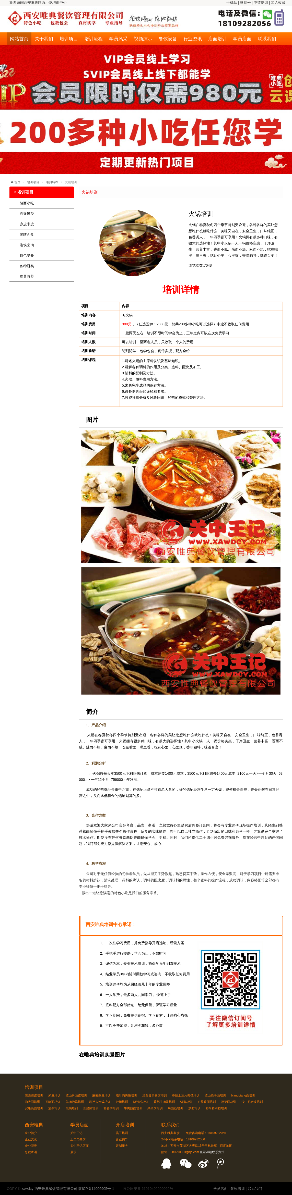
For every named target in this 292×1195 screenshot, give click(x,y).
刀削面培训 (53, 1102)
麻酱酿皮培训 (101, 1095)
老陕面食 (27, 234)
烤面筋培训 (175, 1108)
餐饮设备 (168, 38)
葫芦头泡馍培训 (100, 1102)
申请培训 (261, 3)
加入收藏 (278, 3)
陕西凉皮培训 (34, 1095)
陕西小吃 (27, 203)
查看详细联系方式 (212, 1152)
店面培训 (217, 38)
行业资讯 (192, 38)
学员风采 (118, 38)
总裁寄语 (31, 1152)
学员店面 (242, 38)
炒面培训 (194, 1108)
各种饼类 (27, 266)
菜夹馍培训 (155, 1108)
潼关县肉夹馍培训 (154, 1095)
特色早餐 (27, 255)
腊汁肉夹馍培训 (126, 1095)
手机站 (231, 3)
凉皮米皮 (27, 224)
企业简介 (31, 1133)
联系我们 (267, 38)
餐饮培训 (237, 1189)
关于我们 (44, 38)
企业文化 (31, 1139)
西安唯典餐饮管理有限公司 (55, 1189)
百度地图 (226, 1146)
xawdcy (27, 1189)
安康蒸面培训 (34, 1108)
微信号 (245, 3)
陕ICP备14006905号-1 (96, 1189)
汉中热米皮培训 (252, 1102)
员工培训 (122, 1133)
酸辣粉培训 (140, 1102)
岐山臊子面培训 (215, 1095)
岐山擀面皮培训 (76, 1095)
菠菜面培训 (228, 1102)
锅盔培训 (186, 1102)
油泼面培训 (32, 1102)
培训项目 (69, 38)
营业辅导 (122, 1139)
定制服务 (122, 1146)
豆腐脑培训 (90, 1108)
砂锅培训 (122, 1102)
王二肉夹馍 (78, 1139)
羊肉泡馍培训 (75, 1102)
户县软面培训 (206, 1102)
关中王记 (76, 1133)
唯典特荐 (52, 182)
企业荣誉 (31, 1146)
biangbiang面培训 (243, 1095)
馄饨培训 (72, 1108)
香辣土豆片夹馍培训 (186, 1095)
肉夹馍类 (27, 214)
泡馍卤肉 (27, 245)
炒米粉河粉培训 (216, 1108)
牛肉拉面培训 (133, 1108)
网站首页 (19, 38)
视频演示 (143, 38)
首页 (17, 182)
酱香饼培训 (111, 1108)
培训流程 (93, 38)
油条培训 (54, 1108)
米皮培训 (54, 1095)
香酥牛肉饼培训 (164, 1102)
